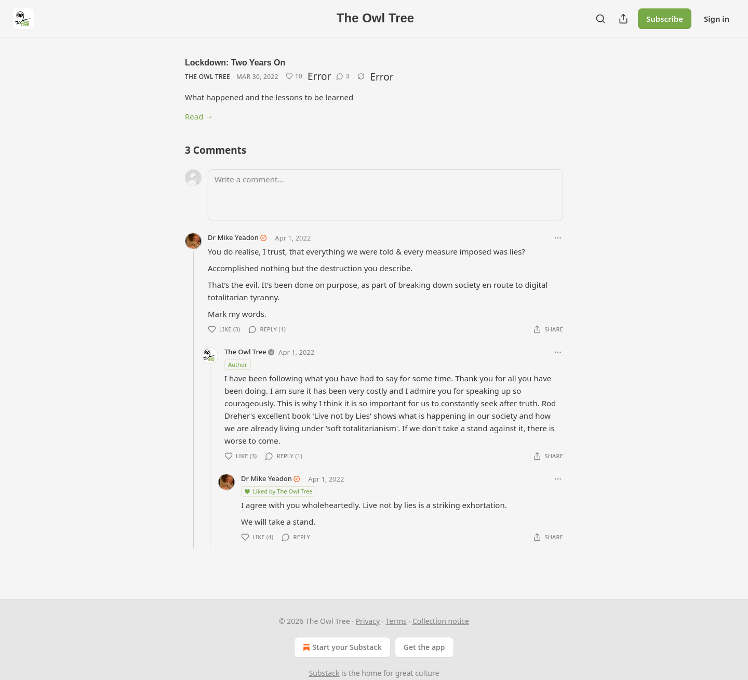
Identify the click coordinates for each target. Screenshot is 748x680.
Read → (199, 116)
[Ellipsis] (558, 238)
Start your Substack (341, 647)
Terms (396, 621)
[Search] (600, 18)
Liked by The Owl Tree (278, 491)
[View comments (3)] (342, 76)
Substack (324, 673)
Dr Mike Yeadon (233, 237)
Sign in (716, 19)
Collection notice (440, 621)
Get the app (424, 647)
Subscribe (664, 19)
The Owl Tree (207, 76)
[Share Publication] (623, 18)
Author (237, 364)
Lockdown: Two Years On (235, 62)
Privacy (368, 621)
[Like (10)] (294, 76)
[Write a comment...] (385, 194)
